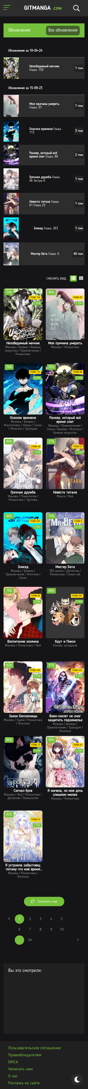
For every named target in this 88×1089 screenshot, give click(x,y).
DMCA (13, 1062)
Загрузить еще (44, 901)
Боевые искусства (65, 432)
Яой (70, 496)
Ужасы (27, 425)
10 (62, 929)
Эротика (31, 499)
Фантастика (12, 425)
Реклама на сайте (24, 1083)
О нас (13, 1076)
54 (30, 940)
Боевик (23, 347)
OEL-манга (57, 571)
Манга (61, 496)
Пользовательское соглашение (34, 1048)
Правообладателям (25, 1055)
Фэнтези (16, 428)
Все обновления (62, 30)
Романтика (22, 354)
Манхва (10, 347)
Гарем (21, 720)
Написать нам (20, 1069)
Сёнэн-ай (74, 574)
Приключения (29, 350)
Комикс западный (65, 645)
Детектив (72, 571)
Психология (28, 496)
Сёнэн (38, 425)
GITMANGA (43, 8)
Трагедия (31, 428)
